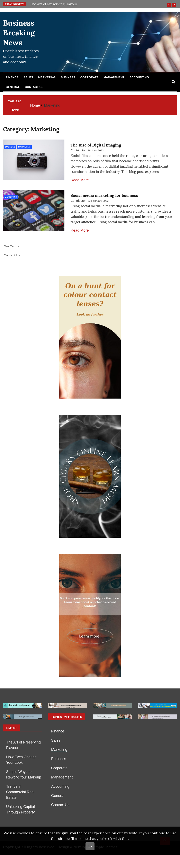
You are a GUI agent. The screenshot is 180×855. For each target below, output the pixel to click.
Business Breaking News (19, 32)
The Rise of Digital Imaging (96, 145)
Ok (90, 846)
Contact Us (34, 87)
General (13, 87)
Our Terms (11, 246)
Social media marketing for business (104, 195)
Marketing (47, 77)
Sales (28, 77)
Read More (80, 180)
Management (114, 77)
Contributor (78, 150)
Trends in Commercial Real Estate (20, 792)
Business (68, 77)
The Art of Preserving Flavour (53, 4)
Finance (12, 77)
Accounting (139, 77)
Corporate (89, 77)
